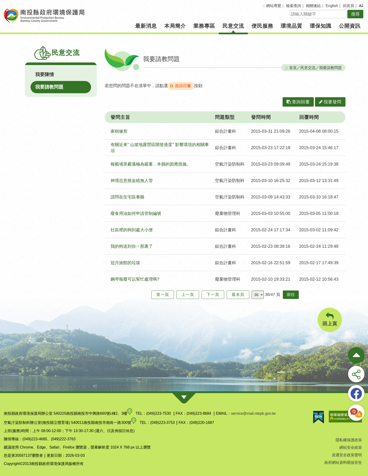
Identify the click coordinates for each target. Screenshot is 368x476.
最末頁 (238, 294)
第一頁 (162, 294)
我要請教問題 (49, 86)
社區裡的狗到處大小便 (132, 230)
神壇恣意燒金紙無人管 (132, 180)
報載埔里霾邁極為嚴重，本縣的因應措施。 (151, 164)
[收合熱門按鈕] (356, 355)
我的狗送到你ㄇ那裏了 (132, 246)
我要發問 (330, 102)
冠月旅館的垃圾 (125, 262)
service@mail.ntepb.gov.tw (253, 413)
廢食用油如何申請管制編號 (136, 213)
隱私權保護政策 (349, 440)
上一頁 (187, 294)
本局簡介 (175, 26)
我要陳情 (44, 74)
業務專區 (204, 26)
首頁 (293, 68)
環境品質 (291, 26)
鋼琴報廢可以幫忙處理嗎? (135, 279)
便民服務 (262, 26)
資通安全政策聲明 (347, 455)
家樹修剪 (119, 131)
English (332, 6)
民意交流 (233, 26)
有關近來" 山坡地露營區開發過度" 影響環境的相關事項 (160, 147)
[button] (361, 6)
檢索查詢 (293, 6)
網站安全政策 (350, 447)
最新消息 (146, 26)
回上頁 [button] (329, 319)
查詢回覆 (298, 102)
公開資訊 (349, 26)
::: (264, 6)
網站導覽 (273, 6)
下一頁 (213, 294)
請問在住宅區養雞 (127, 197)
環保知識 (320, 26)
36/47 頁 (272, 294)
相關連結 (313, 6)
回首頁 (348, 6)
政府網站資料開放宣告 (343, 462)
